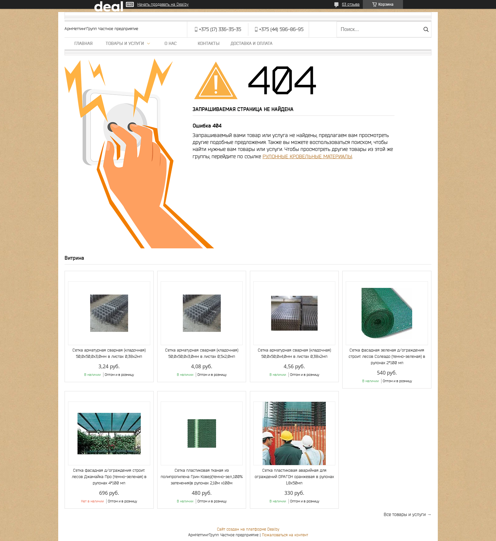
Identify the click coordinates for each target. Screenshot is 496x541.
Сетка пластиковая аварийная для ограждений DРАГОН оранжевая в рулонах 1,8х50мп (294, 476)
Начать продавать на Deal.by (163, 4)
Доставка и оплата (251, 43)
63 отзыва (351, 4)
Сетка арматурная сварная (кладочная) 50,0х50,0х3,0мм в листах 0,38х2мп (109, 353)
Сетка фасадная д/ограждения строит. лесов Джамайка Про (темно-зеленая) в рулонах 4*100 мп (109, 476)
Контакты (209, 43)
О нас (170, 43)
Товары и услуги (125, 43)
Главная (83, 43)
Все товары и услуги (405, 514)
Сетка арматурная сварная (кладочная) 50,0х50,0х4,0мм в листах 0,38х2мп (294, 353)
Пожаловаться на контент (285, 535)
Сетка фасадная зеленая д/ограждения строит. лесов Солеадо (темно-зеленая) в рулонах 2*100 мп (387, 356)
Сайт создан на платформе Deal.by (248, 529)
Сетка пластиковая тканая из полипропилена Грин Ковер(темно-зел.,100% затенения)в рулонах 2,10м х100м (202, 476)
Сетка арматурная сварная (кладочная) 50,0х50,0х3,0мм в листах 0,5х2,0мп (201, 353)
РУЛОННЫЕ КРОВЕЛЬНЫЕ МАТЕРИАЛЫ (307, 156)
